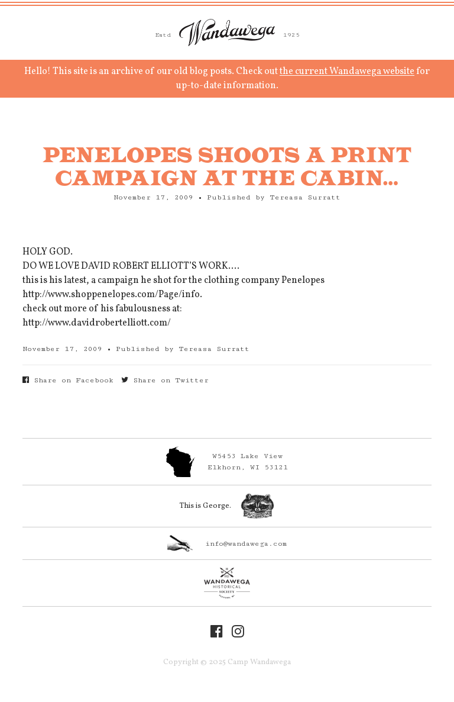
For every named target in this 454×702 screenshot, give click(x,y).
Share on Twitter (165, 380)
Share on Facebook (68, 380)
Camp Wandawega (227, 32)
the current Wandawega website (347, 71)
